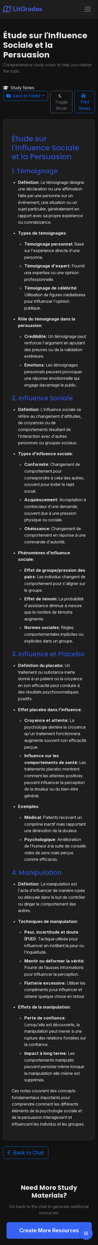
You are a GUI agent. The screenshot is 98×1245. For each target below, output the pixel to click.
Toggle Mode (61, 102)
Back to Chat (26, 1153)
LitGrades (22, 9)
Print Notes (84, 102)
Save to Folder (24, 95)
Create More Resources (49, 1230)
